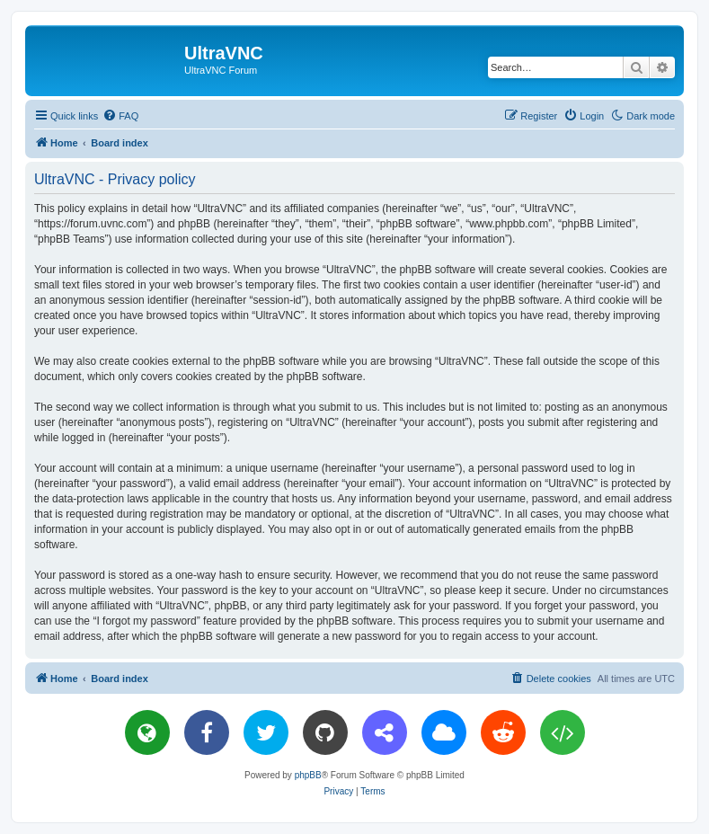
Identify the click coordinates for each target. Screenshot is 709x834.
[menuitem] (120, 116)
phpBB (308, 775)
